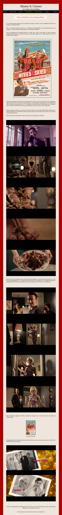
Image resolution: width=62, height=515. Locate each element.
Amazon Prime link (30, 436)
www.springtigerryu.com (33, 508)
